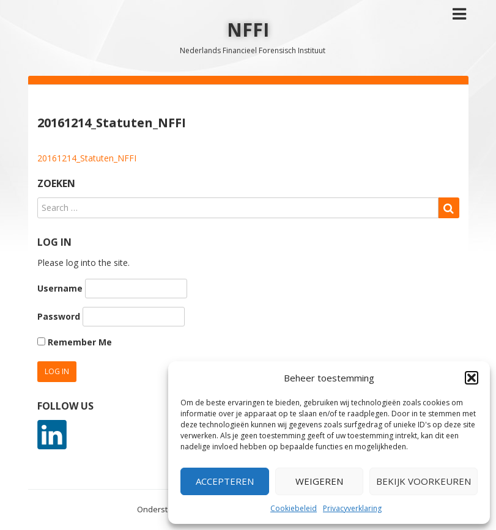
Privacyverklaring (352, 508)
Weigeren (319, 481)
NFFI (248, 29)
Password (58, 316)
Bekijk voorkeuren (423, 481)
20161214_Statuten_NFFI (86, 158)
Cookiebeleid (293, 508)
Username (60, 288)
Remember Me (74, 342)
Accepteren (225, 481)
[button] (471, 378)
